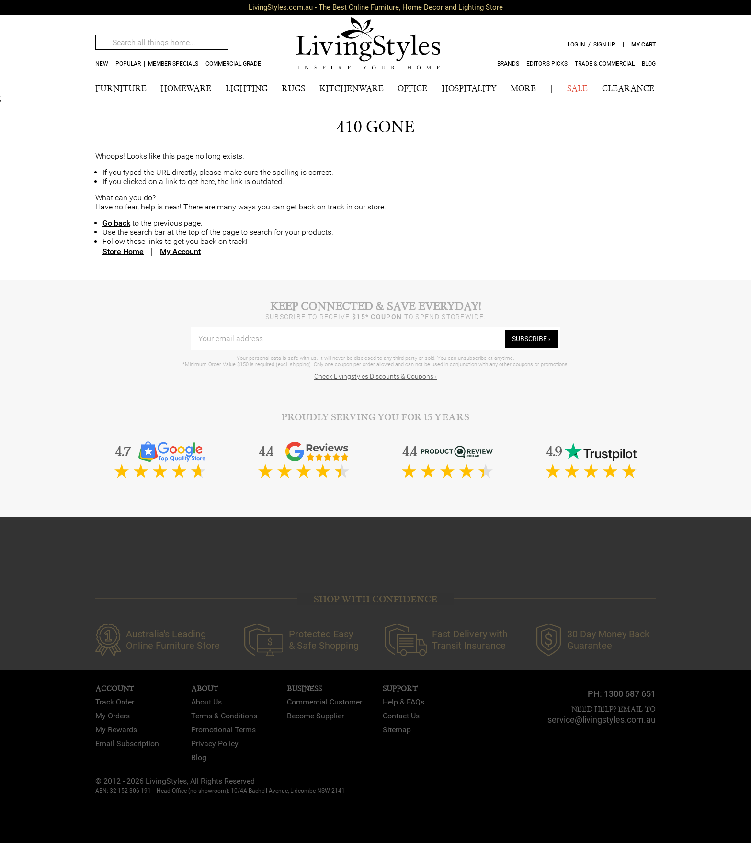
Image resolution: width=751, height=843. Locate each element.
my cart (643, 44)
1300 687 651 (630, 694)
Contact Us (401, 715)
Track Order (114, 701)
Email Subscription (127, 743)
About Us (206, 701)
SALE (577, 88)
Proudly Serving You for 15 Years (375, 417)
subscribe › (531, 339)
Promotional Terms (223, 729)
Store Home (123, 251)
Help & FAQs (403, 701)
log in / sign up (591, 44)
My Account (180, 251)
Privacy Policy (215, 743)
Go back (116, 223)
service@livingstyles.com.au (601, 720)
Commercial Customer (324, 701)
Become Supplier (315, 715)
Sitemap (397, 729)
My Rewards (116, 729)
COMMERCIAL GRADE (233, 63)
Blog (649, 63)
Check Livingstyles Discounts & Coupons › (375, 376)
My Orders (112, 715)
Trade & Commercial (605, 63)
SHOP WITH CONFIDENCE (375, 599)
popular (128, 63)
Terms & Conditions (224, 715)
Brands (508, 63)
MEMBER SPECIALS (173, 63)
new (101, 63)
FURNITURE (121, 88)
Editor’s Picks (547, 63)
